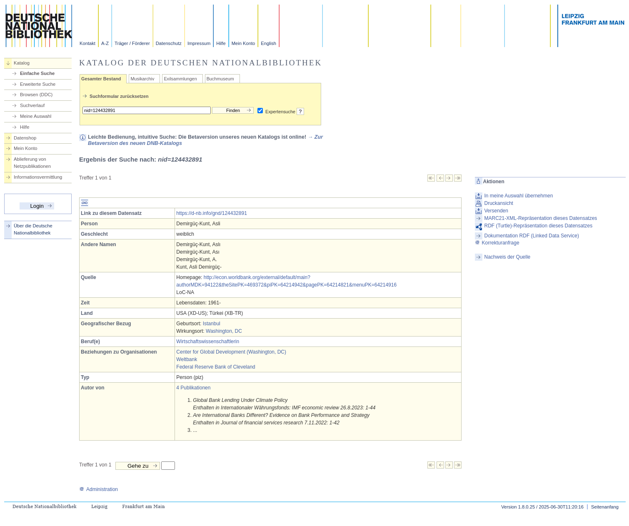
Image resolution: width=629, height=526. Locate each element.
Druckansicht (498, 203)
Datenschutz (169, 43)
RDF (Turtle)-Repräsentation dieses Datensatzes (538, 226)
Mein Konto (243, 43)
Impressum (198, 43)
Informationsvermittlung (38, 177)
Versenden (496, 211)
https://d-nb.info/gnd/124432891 (211, 213)
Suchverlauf (32, 105)
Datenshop (25, 137)
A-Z (105, 43)
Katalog (22, 62)
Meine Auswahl (35, 116)
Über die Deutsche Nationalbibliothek (33, 229)
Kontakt (87, 43)
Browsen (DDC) (36, 94)
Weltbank (186, 359)
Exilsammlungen (180, 78)
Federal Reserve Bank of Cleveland (215, 367)
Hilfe (220, 43)
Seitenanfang (605, 506)
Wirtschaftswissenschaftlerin (207, 341)
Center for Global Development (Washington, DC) (231, 352)
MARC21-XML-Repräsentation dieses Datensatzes (540, 218)
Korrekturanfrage (497, 243)
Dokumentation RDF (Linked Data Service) (531, 236)
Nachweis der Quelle (507, 257)
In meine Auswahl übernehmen (518, 196)
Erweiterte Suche (37, 84)
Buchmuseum (220, 78)
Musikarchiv (142, 78)
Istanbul (211, 324)
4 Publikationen (193, 388)
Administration (98, 489)
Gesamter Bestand (101, 78)
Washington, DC (224, 331)
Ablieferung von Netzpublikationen (32, 163)
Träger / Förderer (132, 43)
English (268, 43)
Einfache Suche (37, 73)
